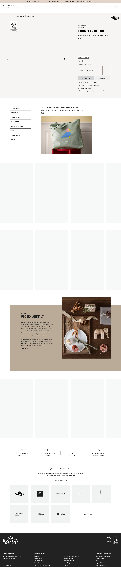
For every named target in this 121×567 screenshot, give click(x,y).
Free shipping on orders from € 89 (52, 1)
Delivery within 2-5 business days (32, 1)
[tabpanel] (67, 131)
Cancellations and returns (40, 563)
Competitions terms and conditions (42, 565)
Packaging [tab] (14, 140)
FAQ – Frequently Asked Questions (71, 556)
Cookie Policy (67, 563)
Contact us (36, 556)
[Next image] (65, 59)
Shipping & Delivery (38, 560)
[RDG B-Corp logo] (116, 540)
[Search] (105, 6)
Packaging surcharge (68, 558)
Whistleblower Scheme (101, 565)
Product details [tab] (15, 117)
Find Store (66, 565)
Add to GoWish (102, 78)
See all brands (91, 514)
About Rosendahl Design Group (103, 556)
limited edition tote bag (70, 107)
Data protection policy (69, 560)
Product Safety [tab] (15, 135)
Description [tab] (14, 112)
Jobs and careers (100, 558)
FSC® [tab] (12, 131)
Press (97, 560)
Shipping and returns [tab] (17, 126)
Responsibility (99, 563)
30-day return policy (69, 1)
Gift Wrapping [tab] (15, 121)
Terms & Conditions (38, 558)
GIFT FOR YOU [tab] (16, 108)
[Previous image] (7, 59)
